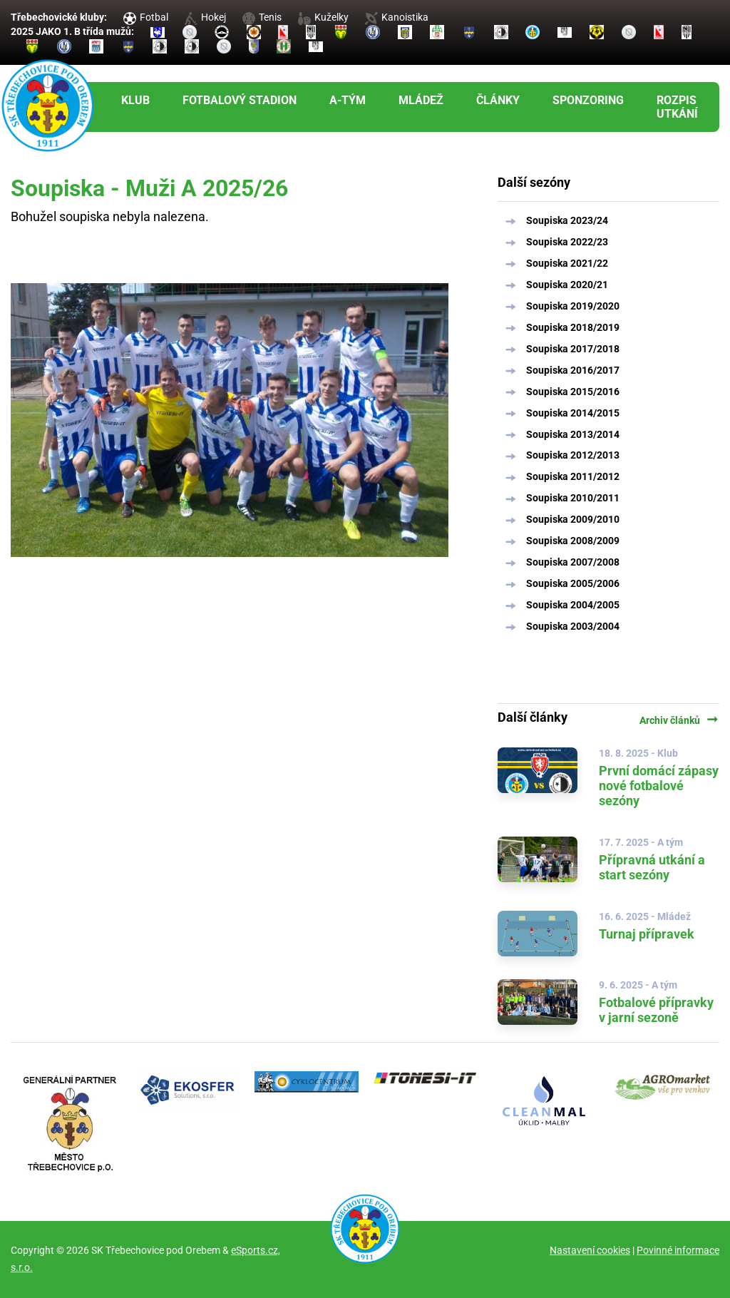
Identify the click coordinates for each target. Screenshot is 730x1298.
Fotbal (145, 17)
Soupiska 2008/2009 (573, 540)
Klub (135, 100)
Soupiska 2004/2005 (573, 604)
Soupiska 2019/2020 (573, 306)
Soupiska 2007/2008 (573, 562)
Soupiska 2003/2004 (573, 626)
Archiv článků (679, 720)
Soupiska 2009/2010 (573, 519)
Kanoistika (396, 17)
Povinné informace (678, 1250)
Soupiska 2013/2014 (573, 434)
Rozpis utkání (677, 107)
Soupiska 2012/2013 (573, 455)
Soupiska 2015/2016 (573, 391)
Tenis (262, 17)
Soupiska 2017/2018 (573, 348)
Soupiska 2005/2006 (573, 583)
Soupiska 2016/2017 (573, 370)
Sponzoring (588, 100)
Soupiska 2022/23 (567, 241)
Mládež (421, 100)
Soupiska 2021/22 (567, 263)
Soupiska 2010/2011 (573, 498)
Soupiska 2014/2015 (573, 413)
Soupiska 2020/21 (567, 284)
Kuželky (323, 17)
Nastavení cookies (590, 1250)
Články (498, 100)
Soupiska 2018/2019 (573, 327)
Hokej (205, 17)
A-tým (347, 100)
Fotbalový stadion (239, 100)
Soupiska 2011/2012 (573, 476)
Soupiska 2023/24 (567, 220)
